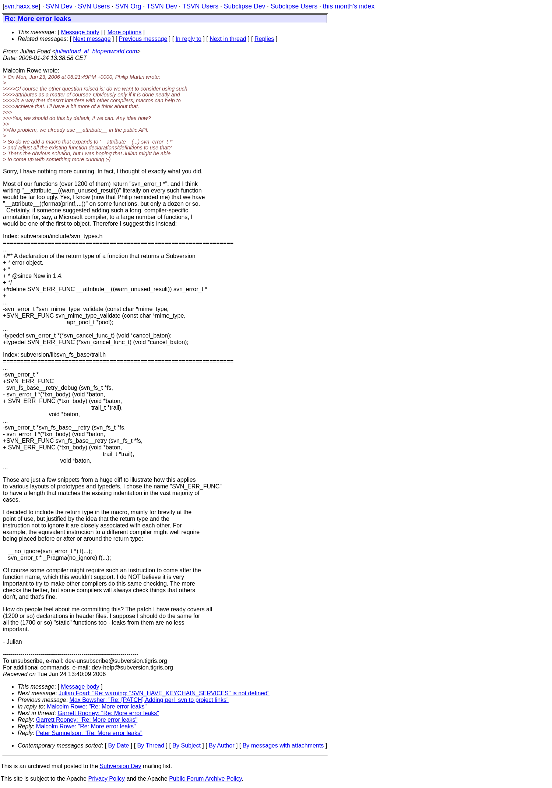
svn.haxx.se (21, 6)
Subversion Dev (120, 766)
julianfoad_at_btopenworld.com (96, 51)
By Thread (151, 745)
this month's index (349, 6)
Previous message (143, 39)
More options (125, 32)
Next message (91, 39)
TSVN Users (200, 6)
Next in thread (228, 39)
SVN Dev (59, 6)
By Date (118, 745)
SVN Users (94, 6)
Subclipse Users (294, 6)
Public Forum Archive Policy (205, 778)
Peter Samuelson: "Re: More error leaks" (89, 733)
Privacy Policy (106, 778)
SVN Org (128, 6)
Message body (80, 32)
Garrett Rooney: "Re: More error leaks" (108, 713)
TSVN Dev (162, 6)
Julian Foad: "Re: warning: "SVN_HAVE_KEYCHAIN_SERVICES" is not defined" (164, 693)
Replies (264, 39)
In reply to (188, 39)
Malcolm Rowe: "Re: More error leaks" (97, 706)
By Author (221, 745)
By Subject (186, 745)
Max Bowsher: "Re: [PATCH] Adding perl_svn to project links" (149, 700)
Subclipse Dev (244, 6)
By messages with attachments (283, 745)
